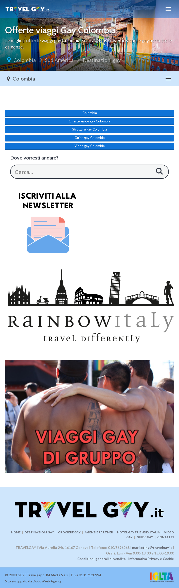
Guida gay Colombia (90, 138)
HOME (16, 532)
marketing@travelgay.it (152, 547)
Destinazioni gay (102, 60)
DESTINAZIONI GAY (39, 532)
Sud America (59, 60)
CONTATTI (165, 537)
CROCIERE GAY (69, 532)
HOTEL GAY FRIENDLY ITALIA (138, 532)
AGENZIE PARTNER (99, 532)
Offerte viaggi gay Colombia (89, 121)
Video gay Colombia (90, 146)
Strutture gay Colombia (89, 129)
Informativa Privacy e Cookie (151, 559)
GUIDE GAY (145, 537)
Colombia (24, 60)
